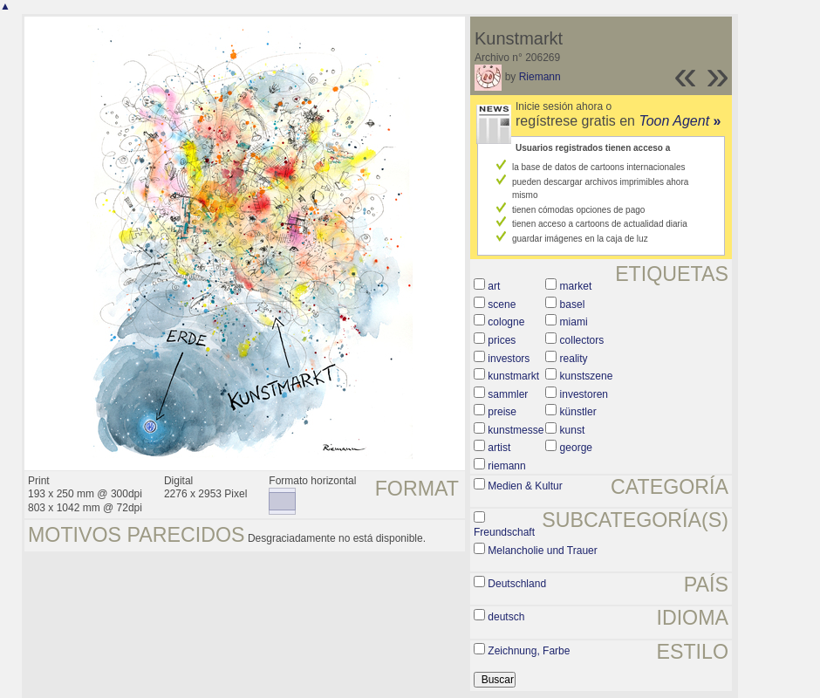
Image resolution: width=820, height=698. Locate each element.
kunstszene (586, 376)
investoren (584, 394)
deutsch (506, 617)
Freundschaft (504, 532)
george (576, 447)
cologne (506, 322)
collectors (582, 340)
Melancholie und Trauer (542, 550)
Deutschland (517, 584)
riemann (506, 466)
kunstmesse (515, 430)
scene (502, 304)
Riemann (540, 77)
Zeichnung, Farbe (529, 651)
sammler (508, 394)
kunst (572, 430)
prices (502, 340)
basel (572, 304)
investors (509, 358)
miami (574, 322)
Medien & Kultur (525, 486)
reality (574, 358)
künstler (578, 412)
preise (502, 412)
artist (499, 447)
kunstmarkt (513, 376)
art (494, 286)
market (576, 286)
